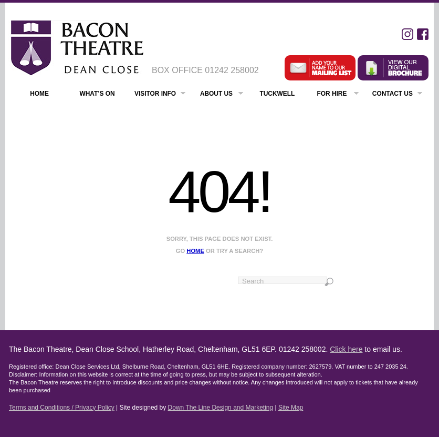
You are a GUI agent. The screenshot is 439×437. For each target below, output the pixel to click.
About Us (221, 94)
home (195, 251)
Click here (346, 349)
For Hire (338, 94)
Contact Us (397, 94)
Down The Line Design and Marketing (221, 407)
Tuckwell (277, 93)
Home (39, 93)
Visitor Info (159, 94)
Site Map (290, 407)
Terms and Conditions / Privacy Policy (61, 407)
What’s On (96, 93)
